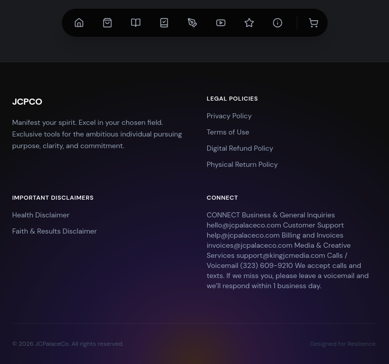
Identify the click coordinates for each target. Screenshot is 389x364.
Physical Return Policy (242, 164)
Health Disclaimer (40, 214)
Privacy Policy (229, 115)
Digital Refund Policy (240, 148)
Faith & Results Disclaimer (54, 231)
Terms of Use (228, 131)
